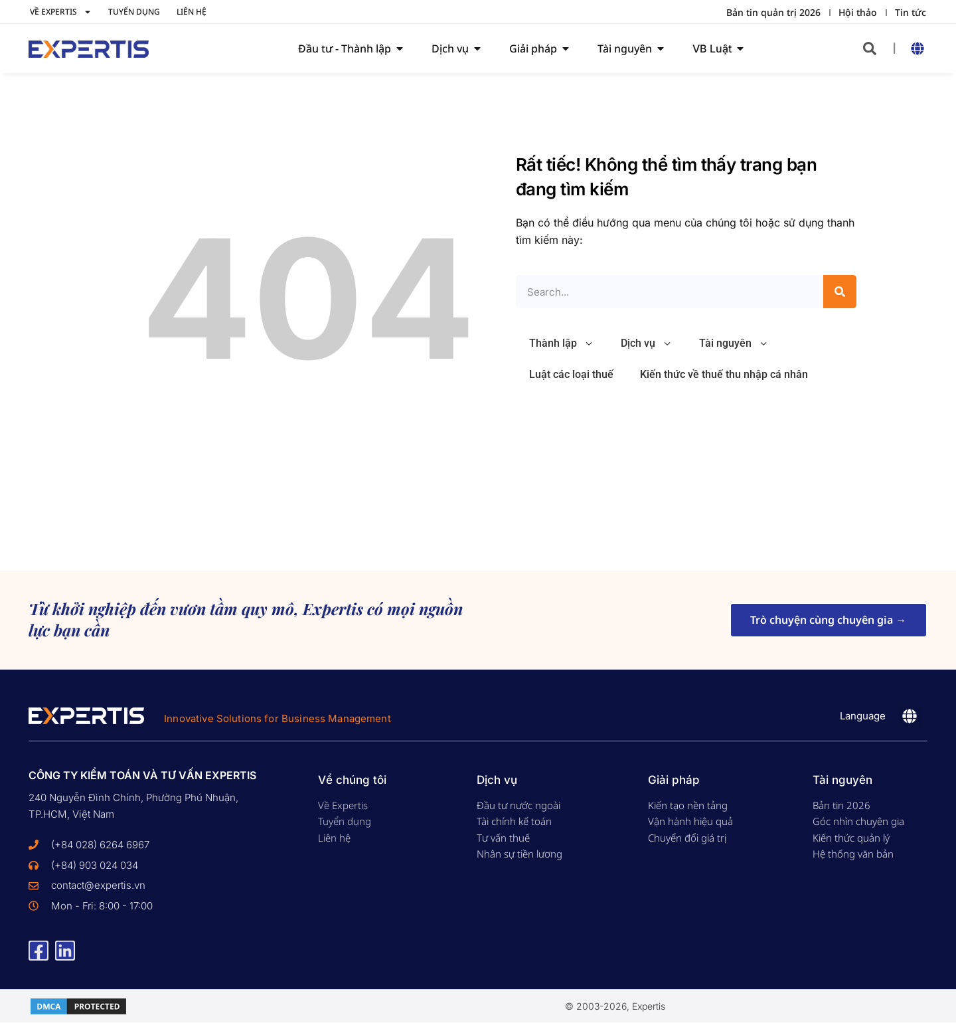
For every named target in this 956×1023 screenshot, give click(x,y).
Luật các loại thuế (571, 374)
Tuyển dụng (134, 11)
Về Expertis (61, 12)
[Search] (839, 291)
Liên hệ (191, 11)
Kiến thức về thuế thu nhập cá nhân (724, 374)
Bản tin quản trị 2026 (773, 12)
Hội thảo (857, 12)
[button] (869, 48)
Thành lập (561, 343)
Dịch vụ (647, 343)
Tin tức (910, 12)
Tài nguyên (734, 343)
